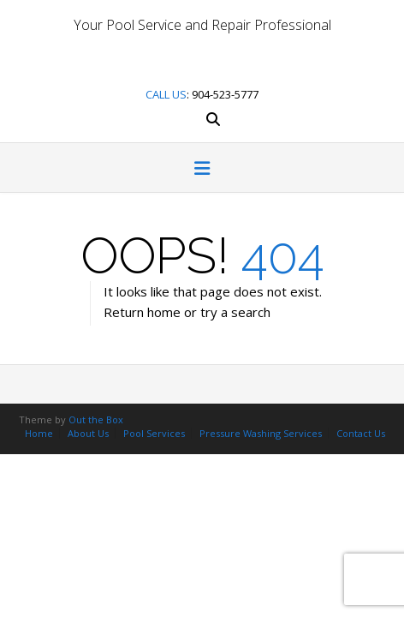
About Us (88, 433)
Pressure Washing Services (260, 433)
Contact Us (360, 433)
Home (39, 433)
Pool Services (154, 433)
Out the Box (95, 419)
